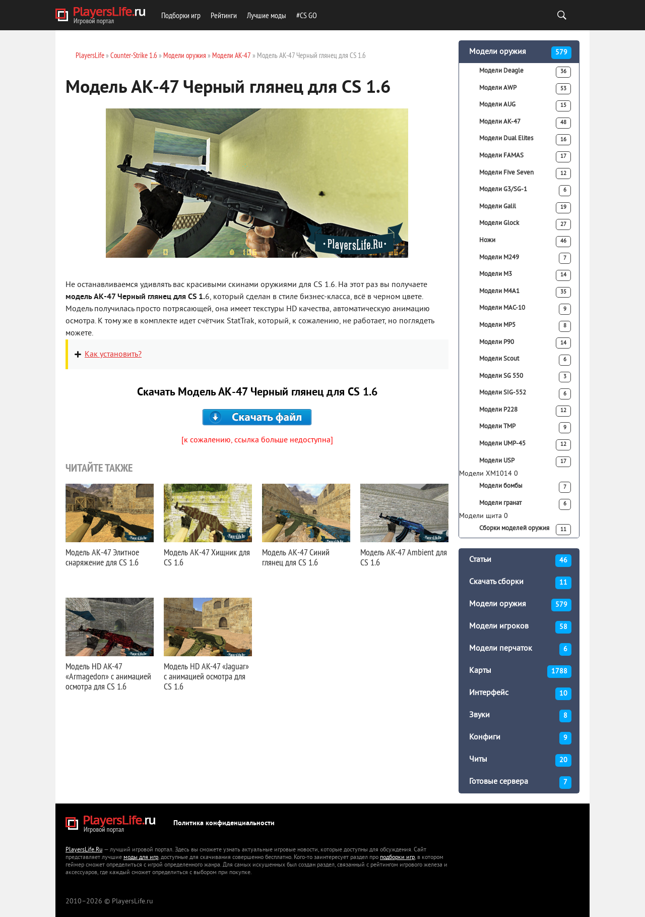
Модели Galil (525, 207)
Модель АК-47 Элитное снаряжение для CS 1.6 (102, 557)
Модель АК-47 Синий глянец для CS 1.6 (296, 557)
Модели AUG (525, 105)
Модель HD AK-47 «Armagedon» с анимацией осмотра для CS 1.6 (108, 676)
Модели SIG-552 (525, 393)
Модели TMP (525, 427)
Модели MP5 (525, 326)
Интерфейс (520, 693)
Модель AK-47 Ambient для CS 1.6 (403, 557)
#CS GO (306, 15)
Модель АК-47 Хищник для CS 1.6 (207, 557)
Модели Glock (525, 224)
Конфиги (520, 738)
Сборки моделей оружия (525, 529)
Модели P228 (525, 411)
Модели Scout (525, 360)
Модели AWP (525, 88)
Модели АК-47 (525, 123)
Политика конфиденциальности (224, 823)
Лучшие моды (266, 15)
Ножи (525, 241)
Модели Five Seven (525, 173)
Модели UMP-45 (525, 444)
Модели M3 (525, 275)
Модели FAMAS (525, 156)
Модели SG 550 (525, 377)
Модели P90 (525, 343)
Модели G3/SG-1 (525, 190)
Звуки (520, 716)
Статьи (520, 560)
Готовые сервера (520, 782)
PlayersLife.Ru (84, 850)
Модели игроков (520, 627)
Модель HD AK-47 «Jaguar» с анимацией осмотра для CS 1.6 (206, 676)
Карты (520, 671)
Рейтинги (224, 15)
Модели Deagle (525, 72)
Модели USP (525, 462)
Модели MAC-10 (525, 309)
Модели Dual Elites (525, 139)
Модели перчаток (520, 649)
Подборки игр (181, 15)
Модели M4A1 (525, 292)
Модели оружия (520, 52)
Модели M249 (525, 258)
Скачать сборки (520, 583)
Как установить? (113, 355)
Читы (520, 760)
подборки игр (397, 858)
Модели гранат (525, 504)
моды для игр (140, 858)
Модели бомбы (525, 487)
